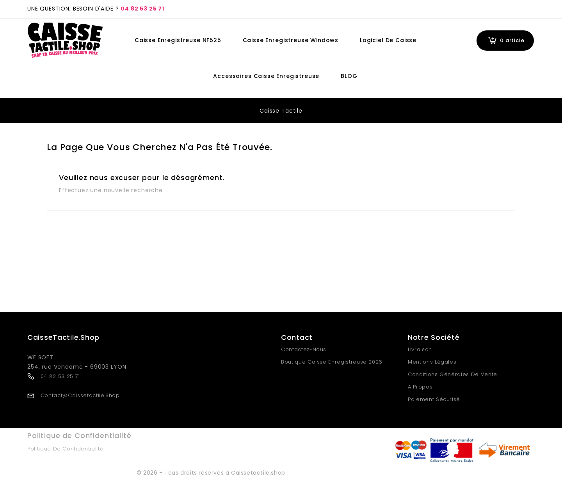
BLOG (349, 76)
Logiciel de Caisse (388, 40)
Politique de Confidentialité (65, 448)
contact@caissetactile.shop (80, 395)
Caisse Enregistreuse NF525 (178, 40)
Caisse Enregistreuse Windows (291, 40)
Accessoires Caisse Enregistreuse (266, 76)
